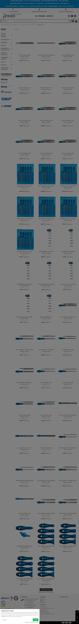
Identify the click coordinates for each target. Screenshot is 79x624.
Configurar (4, 619)
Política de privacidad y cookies (31, 622)
